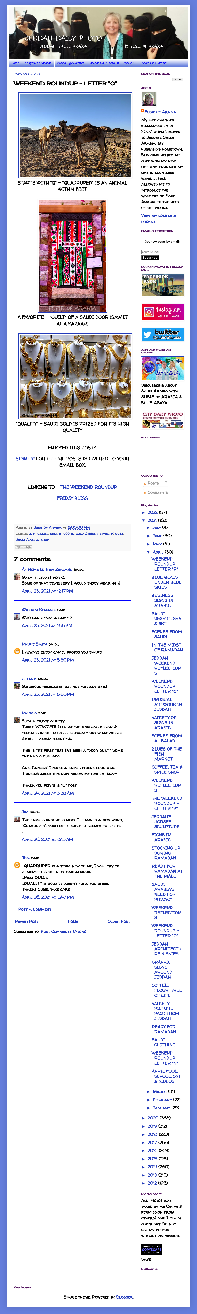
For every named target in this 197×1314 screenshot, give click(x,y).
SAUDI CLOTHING (163, 1042)
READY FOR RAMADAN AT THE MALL (167, 871)
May (158, 544)
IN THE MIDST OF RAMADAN (167, 647)
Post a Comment (34, 909)
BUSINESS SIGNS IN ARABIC (162, 600)
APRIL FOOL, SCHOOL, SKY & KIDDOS (166, 1076)
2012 (153, 1183)
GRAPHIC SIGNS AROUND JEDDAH (162, 969)
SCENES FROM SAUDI (167, 634)
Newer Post (26, 921)
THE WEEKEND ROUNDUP (88, 487)
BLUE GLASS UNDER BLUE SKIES (167, 582)
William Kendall (39, 610)
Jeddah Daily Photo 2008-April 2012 (113, 63)
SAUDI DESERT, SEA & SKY (166, 619)
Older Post (119, 921)
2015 (153, 1159)
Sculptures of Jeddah (38, 63)
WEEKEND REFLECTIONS (166, 785)
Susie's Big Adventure (70, 63)
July (157, 527)
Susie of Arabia (160, 112)
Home (15, 63)
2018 (153, 1134)
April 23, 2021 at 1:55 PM (47, 625)
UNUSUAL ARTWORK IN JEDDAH (167, 705)
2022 (153, 512)
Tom (26, 858)
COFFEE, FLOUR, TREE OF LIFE (167, 990)
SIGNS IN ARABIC (161, 837)
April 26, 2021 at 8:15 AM (47, 839)
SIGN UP (25, 459)
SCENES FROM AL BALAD (167, 738)
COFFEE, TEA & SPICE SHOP (167, 769)
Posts (151, 483)
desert (56, 533)
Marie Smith (34, 644)
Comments (156, 492)
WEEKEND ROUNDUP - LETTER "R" (165, 564)
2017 (153, 1142)
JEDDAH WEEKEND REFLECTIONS (166, 665)
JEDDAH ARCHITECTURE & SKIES (166, 949)
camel (42, 533)
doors (68, 533)
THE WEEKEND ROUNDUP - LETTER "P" (167, 803)
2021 (153, 520)
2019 (153, 1126)
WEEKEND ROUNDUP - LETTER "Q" (165, 686)
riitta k (29, 678)
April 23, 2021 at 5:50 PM (48, 694)
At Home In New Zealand (47, 569)
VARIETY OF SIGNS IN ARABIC (164, 723)
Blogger (124, 1297)
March (160, 1091)
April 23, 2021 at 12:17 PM (47, 591)
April (159, 552)
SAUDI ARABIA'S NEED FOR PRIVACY (164, 892)
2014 (153, 1167)
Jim (25, 812)
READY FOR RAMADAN (164, 1029)
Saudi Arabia (27, 539)
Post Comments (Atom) (63, 931)
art (32, 533)
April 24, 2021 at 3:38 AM (48, 793)
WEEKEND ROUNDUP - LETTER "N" (165, 1058)
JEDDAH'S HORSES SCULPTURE (166, 822)
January (162, 1108)
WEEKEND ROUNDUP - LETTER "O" (165, 931)
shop (45, 539)
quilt (119, 533)
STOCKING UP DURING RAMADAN (166, 853)
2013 (153, 1175)
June (158, 536)
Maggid (29, 713)
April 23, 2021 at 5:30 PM (48, 660)
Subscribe (150, 257)
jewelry (106, 533)
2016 (153, 1150)
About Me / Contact (154, 63)
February (163, 1100)
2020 (154, 1118)
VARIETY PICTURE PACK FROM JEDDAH (165, 1011)
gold (80, 533)
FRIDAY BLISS (72, 498)
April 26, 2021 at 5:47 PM (48, 897)
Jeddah (91, 533)
